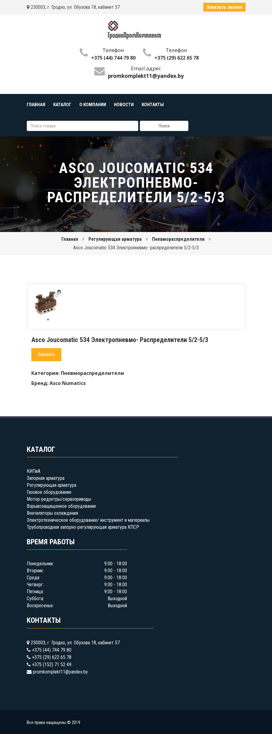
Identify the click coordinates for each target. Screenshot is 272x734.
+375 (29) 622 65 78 (176, 57)
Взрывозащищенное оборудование (61, 506)
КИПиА (33, 471)
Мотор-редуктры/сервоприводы (59, 499)
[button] (58, 294)
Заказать (46, 354)
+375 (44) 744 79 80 (113, 57)
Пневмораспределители (178, 239)
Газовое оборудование (49, 492)
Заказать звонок (224, 7)
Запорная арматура (45, 478)
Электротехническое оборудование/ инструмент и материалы (88, 520)
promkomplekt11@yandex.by (60, 672)
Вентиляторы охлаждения (52, 513)
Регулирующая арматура (115, 239)
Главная (69, 239)
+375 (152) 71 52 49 (51, 664)
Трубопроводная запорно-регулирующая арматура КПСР (83, 527)
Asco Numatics (68, 383)
